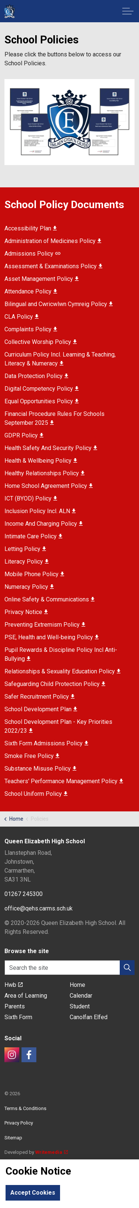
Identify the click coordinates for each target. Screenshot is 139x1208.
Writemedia (51, 1152)
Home (77, 984)
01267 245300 (23, 893)
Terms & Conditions (25, 1108)
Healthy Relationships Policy (44, 473)
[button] (69, 122)
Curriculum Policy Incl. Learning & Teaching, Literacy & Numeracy (60, 359)
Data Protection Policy (36, 376)
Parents (14, 1006)
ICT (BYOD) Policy (30, 498)
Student (80, 1006)
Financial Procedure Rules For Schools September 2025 (54, 418)
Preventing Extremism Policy (44, 624)
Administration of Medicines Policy (52, 240)
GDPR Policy (23, 435)
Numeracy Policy (29, 586)
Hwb (13, 984)
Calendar (81, 995)
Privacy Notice (26, 612)
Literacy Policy (26, 561)
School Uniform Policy (35, 793)
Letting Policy (25, 548)
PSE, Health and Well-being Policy (51, 637)
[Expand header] (128, 11)
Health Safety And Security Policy (50, 448)
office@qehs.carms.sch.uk (38, 908)
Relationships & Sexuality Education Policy (62, 671)
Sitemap (13, 1137)
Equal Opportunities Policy (41, 401)
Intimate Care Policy (33, 536)
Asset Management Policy (41, 278)
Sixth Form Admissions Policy (46, 743)
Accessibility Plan (30, 228)
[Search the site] (69, 967)
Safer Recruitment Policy (39, 696)
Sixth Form (18, 1017)
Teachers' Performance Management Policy (63, 781)
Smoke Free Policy (31, 755)
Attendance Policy (30, 291)
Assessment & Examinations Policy (53, 266)
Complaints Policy (30, 329)
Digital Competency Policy (41, 388)
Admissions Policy (32, 253)
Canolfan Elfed (88, 1017)
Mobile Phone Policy (34, 574)
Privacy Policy (18, 1123)
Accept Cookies (33, 1192)
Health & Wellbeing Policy (40, 460)
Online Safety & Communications (49, 599)
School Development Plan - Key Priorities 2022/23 (58, 726)
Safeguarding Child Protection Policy (54, 683)
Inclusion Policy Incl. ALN (40, 511)
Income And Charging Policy (43, 523)
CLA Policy (21, 316)
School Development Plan (40, 709)
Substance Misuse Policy (40, 768)
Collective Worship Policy (40, 341)
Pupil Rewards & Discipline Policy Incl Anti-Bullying (60, 654)
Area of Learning (25, 995)
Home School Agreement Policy (48, 485)
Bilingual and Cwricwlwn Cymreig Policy (58, 304)
